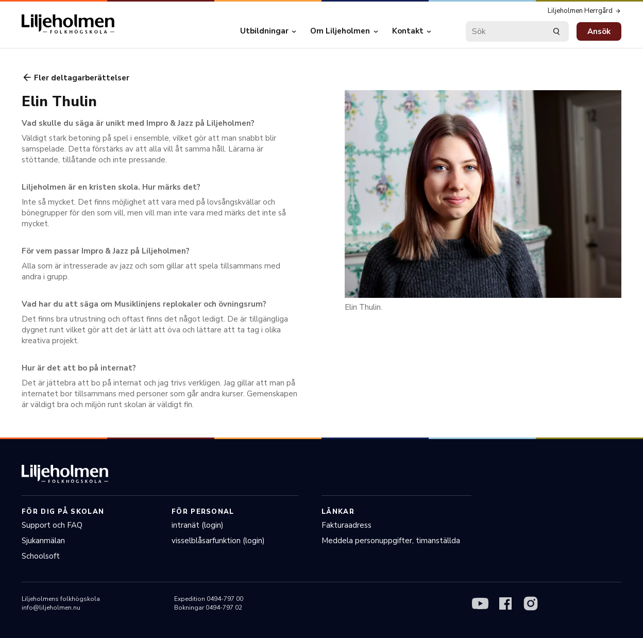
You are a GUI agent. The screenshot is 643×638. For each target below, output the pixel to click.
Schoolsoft (41, 556)
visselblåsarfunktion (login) (218, 540)
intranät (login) (198, 525)
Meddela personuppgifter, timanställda (390, 540)
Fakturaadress (346, 525)
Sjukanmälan (43, 540)
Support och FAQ (52, 525)
